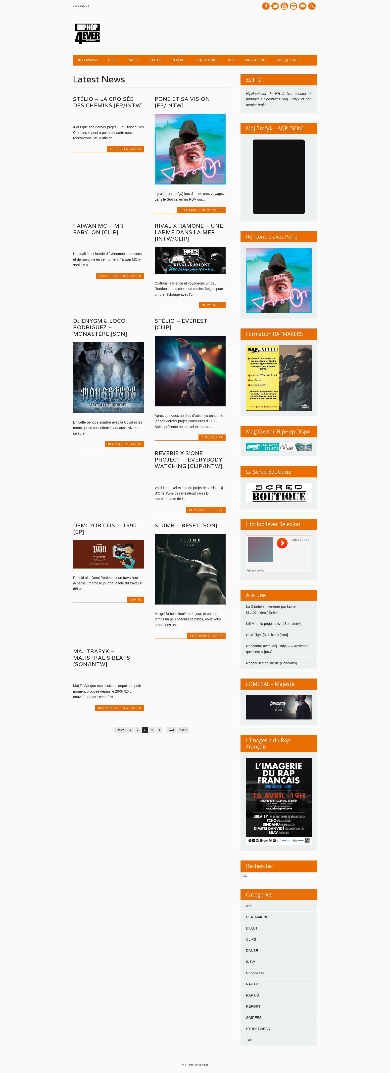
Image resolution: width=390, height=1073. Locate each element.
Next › (183, 729)
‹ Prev (120, 729)
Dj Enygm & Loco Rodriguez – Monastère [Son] (100, 327)
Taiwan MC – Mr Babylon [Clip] (98, 229)
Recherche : (260, 865)
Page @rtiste (287, 60)
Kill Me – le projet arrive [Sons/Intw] (273, 624)
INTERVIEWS (88, 60)
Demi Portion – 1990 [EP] (105, 528)
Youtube (284, 6)
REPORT (178, 60)
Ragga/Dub (255, 60)
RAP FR (134, 60)
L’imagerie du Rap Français (268, 743)
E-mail (303, 6)
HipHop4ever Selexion (273, 524)
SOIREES (253, 1018)
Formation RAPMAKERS (274, 333)
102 (171, 729)
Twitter (275, 6)
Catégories (259, 894)
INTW (124, 149)
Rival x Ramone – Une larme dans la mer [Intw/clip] (189, 232)
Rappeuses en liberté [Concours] (271, 663)
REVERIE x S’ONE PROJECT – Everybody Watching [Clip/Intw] (189, 459)
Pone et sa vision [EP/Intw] (182, 102)
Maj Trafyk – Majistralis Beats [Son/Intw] (101, 658)
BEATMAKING (206, 60)
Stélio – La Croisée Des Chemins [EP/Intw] (108, 102)
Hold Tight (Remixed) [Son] (267, 635)
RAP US (155, 60)
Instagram (293, 6)
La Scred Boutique (268, 471)
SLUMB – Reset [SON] (186, 525)
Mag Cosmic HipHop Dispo (278, 431)
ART (231, 60)
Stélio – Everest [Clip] (181, 324)
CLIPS (113, 60)
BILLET (252, 928)
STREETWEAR (258, 1029)
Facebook (266, 6)
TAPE (250, 1040)
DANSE (252, 951)
